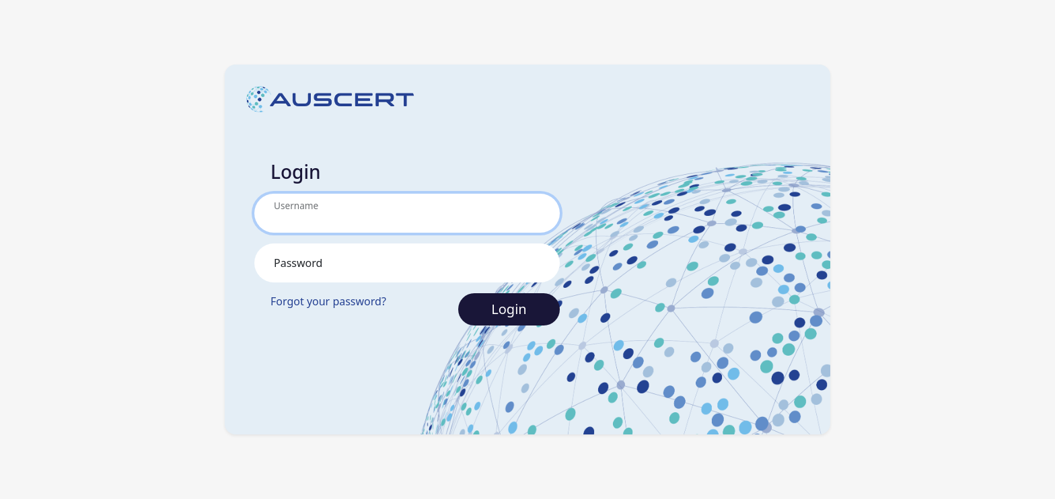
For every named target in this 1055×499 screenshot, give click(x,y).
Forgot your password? (328, 301)
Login (508, 309)
